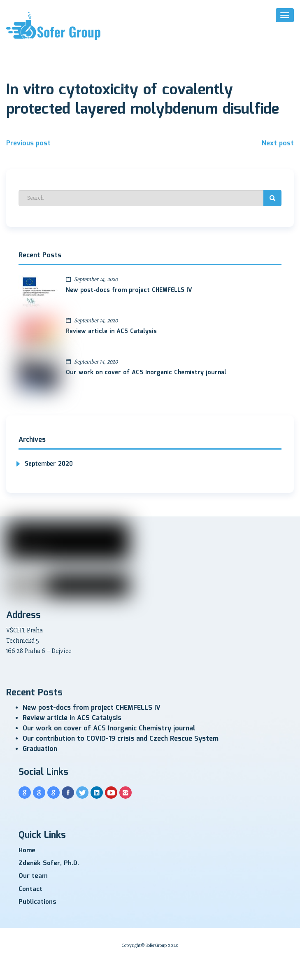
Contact (30, 889)
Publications (37, 902)
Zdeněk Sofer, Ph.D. (49, 863)
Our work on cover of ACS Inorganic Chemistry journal (146, 372)
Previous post (28, 143)
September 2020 (49, 464)
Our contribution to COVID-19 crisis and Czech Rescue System (121, 739)
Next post (278, 143)
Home (27, 851)
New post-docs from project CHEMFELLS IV (129, 290)
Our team (33, 876)
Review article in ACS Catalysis (111, 331)
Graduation (40, 749)
